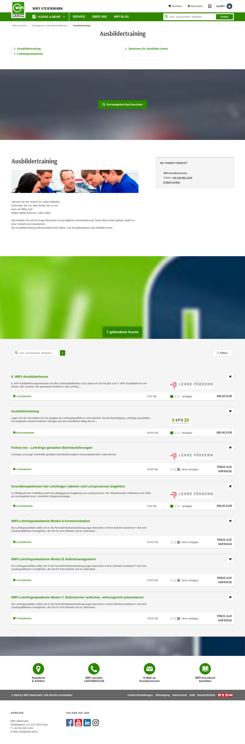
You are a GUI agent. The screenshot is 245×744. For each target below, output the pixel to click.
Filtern (222, 353)
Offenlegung (162, 695)
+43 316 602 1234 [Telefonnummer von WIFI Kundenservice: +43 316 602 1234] (182, 177)
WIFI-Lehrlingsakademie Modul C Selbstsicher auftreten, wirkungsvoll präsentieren (77, 597)
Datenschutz (179, 695)
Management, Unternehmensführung (49, 25)
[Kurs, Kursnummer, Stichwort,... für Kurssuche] (39, 353)
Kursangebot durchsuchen (122, 104)
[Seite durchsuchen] (198, 16)
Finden (224, 16)
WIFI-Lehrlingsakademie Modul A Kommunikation (50, 521)
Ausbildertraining (29, 48)
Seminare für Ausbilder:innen (148, 48)
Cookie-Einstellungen (140, 695)
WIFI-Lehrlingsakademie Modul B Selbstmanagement (53, 559)
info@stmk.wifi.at (28, 731)
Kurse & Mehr (47, 16)
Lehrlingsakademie (30, 53)
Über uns (99, 16)
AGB (192, 695)
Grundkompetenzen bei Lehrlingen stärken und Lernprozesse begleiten (68, 486)
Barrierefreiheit (206, 695)
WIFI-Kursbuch (19, 25)
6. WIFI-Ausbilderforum (29, 376)
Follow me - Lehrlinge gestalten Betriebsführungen (51, 447)
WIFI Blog (121, 16)
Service (79, 16)
